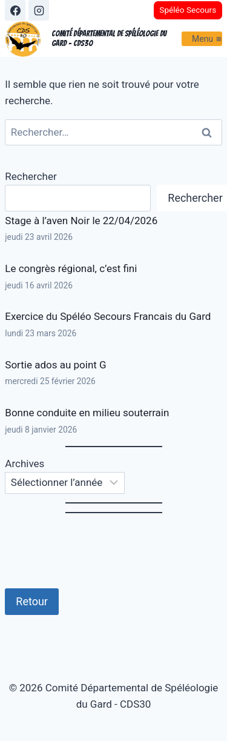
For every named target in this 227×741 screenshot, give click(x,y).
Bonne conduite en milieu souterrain (87, 413)
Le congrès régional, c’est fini (71, 268)
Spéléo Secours (187, 10)
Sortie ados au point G (55, 365)
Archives (24, 463)
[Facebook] (15, 10)
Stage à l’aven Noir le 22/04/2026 (81, 220)
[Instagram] (38, 10)
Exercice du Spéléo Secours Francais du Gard (108, 316)
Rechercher (30, 176)
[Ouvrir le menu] (202, 38)
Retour (32, 601)
